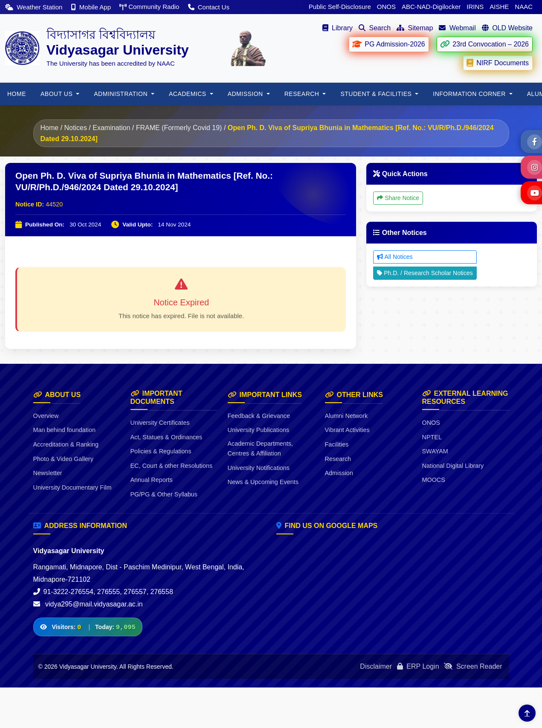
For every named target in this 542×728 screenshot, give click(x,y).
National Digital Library (453, 465)
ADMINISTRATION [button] (121, 93)
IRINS (475, 6)
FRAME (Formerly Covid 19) (179, 127)
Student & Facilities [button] (376, 93)
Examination (111, 127)
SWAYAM (435, 451)
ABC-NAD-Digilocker (431, 6)
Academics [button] (188, 93)
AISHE (499, 6)
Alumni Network (346, 415)
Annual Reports (151, 479)
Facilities (337, 444)
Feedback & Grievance (259, 415)
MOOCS (433, 479)
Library (337, 28)
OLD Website (507, 28)
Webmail (457, 28)
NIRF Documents (498, 63)
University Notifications (259, 467)
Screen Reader (473, 666)
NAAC (524, 6)
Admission (339, 473)
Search (375, 28)
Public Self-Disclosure (340, 6)
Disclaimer (376, 666)
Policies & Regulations (160, 451)
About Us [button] (58, 93)
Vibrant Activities (347, 429)
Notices (75, 127)
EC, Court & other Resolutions (171, 465)
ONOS (386, 6)
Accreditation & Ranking (66, 444)
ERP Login (418, 666)
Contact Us (208, 7)
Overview (46, 415)
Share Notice (398, 197)
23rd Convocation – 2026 (484, 44)
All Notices (394, 256)
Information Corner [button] (470, 93)
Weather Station (34, 7)
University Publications (259, 429)
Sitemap (415, 28)
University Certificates (160, 422)
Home (50, 127)
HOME (16, 93)
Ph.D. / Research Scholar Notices (424, 273)
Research (338, 458)
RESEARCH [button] (302, 93)
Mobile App (92, 7)
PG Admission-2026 (388, 44)
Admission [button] (246, 93)
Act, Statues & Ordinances (166, 437)
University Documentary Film (72, 487)
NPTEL (432, 437)
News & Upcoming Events (263, 482)
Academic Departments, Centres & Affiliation (260, 448)
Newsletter (47, 473)
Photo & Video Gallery (63, 458)
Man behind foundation (64, 429)
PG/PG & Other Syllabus (164, 494)
